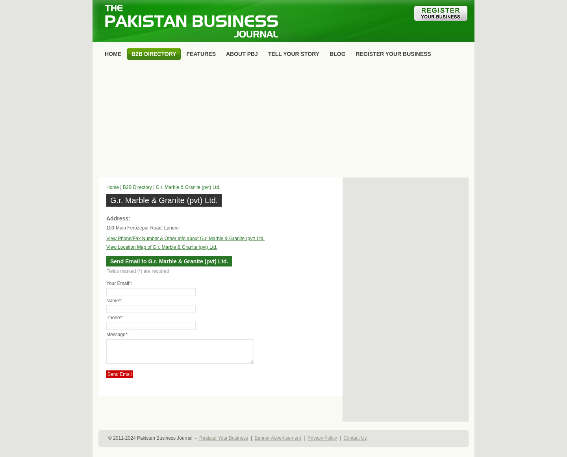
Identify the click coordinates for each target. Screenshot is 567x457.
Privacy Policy (322, 438)
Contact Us (355, 438)
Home (112, 187)
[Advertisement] (283, 120)
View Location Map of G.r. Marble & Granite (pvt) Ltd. (161, 247)
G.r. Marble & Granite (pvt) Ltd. (188, 187)
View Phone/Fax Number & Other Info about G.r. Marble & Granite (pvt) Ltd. (185, 238)
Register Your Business (223, 438)
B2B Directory (137, 187)
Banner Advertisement (278, 438)
